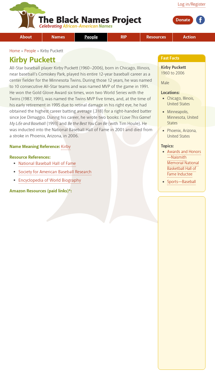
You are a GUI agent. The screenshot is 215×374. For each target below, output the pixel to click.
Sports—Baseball (181, 182)
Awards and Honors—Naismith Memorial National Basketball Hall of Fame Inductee (184, 163)
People (91, 37)
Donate (183, 20)
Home (15, 51)
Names (58, 37)
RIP (124, 37)
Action (189, 37)
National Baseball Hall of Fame (47, 164)
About (26, 37)
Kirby (66, 147)
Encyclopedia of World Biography (49, 180)
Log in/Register (191, 4)
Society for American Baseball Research (55, 172)
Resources (156, 37)
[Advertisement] (181, 281)
